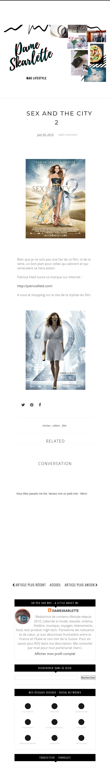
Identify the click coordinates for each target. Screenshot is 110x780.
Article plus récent (31, 585)
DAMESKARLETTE (65, 611)
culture (56, 425)
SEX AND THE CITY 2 (59, 118)
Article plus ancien (81, 585)
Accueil (55, 585)
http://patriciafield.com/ (35, 286)
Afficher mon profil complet (55, 654)
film (64, 425)
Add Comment (67, 135)
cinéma (46, 425)
